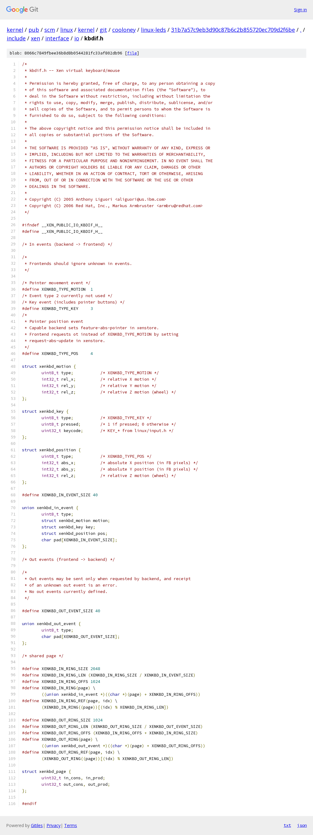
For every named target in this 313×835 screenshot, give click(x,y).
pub (33, 29)
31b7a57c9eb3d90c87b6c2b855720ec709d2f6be (233, 29)
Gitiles (37, 825)
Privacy (53, 825)
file (132, 53)
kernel (15, 29)
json (302, 825)
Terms (70, 825)
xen (35, 38)
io (76, 38)
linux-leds (153, 29)
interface (57, 38)
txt (287, 825)
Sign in (300, 10)
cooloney (124, 29)
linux (66, 29)
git (103, 29)
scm (49, 29)
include (16, 38)
